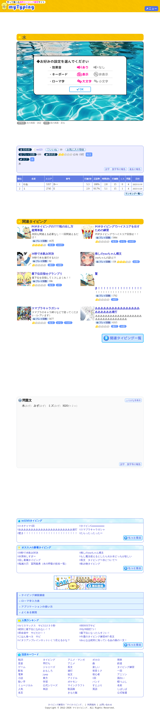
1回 (94, 678)
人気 (20, 689)
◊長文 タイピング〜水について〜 (98, 560)
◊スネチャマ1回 (26, 526)
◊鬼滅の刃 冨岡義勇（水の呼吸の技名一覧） (43, 564)
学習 (45, 682)
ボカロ (96, 660)
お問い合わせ (105, 704)
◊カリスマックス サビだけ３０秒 (36, 625)
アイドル (72, 678)
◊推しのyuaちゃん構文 (91, 553)
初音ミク (97, 671)
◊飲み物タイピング (89, 564)
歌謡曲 (71, 689)
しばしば (122, 689)
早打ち (46, 663)
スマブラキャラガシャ (45, 308)
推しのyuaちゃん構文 (108, 253)
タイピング (49, 660)
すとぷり (97, 685)
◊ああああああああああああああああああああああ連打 (47, 529)
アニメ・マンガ (76, 660)
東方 (45, 678)
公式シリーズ (50, 685)
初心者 (96, 674)
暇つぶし (122, 682)
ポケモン (72, 682)
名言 (20, 693)
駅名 (20, 671)
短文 (89, 154)
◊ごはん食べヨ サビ (29, 636)
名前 (119, 685)
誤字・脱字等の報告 (115, 169)
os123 (39, 149)
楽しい (96, 667)
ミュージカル (25, 685)
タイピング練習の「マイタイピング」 (66, 704)
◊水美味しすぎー (27, 556)
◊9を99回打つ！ (87, 629)
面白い (121, 678)
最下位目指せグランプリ (47, 273)
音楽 (20, 663)
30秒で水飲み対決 (43, 253)
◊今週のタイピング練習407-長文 (96, 636)
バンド (96, 682)
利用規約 (91, 704)
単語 (45, 689)
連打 (70, 671)
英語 (94, 689)
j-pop (45, 674)
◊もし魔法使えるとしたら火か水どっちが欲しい (105, 556)
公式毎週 (122, 693)
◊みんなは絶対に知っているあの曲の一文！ (103, 640)
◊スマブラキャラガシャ (92, 529)
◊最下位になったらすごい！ (94, 633)
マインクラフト (76, 685)
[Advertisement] (80, 22)
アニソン (122, 674)
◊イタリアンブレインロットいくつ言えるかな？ (44, 640)
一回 (119, 671)
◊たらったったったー (91, 533)
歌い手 (21, 682)
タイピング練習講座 (33, 595)
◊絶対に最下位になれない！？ (34, 629)
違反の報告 (135, 169)
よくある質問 (29, 612)
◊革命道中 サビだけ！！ (32, 633)
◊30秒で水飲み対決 (28, 553)
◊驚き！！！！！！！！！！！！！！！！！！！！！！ (47, 533)
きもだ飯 (72, 693)
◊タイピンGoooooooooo (91, 526)
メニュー (151, 8)
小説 (20, 678)
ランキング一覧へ (133, 194)
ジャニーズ (49, 667)
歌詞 (20, 660)
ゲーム (21, 667)
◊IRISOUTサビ (87, 625)
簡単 (119, 660)
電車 (20, 674)
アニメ (71, 663)
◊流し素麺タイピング (29, 560)
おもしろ (48, 671)
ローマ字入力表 (30, 601)
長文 (70, 667)
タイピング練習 (125, 667)
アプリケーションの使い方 (37, 607)
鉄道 (119, 663)
